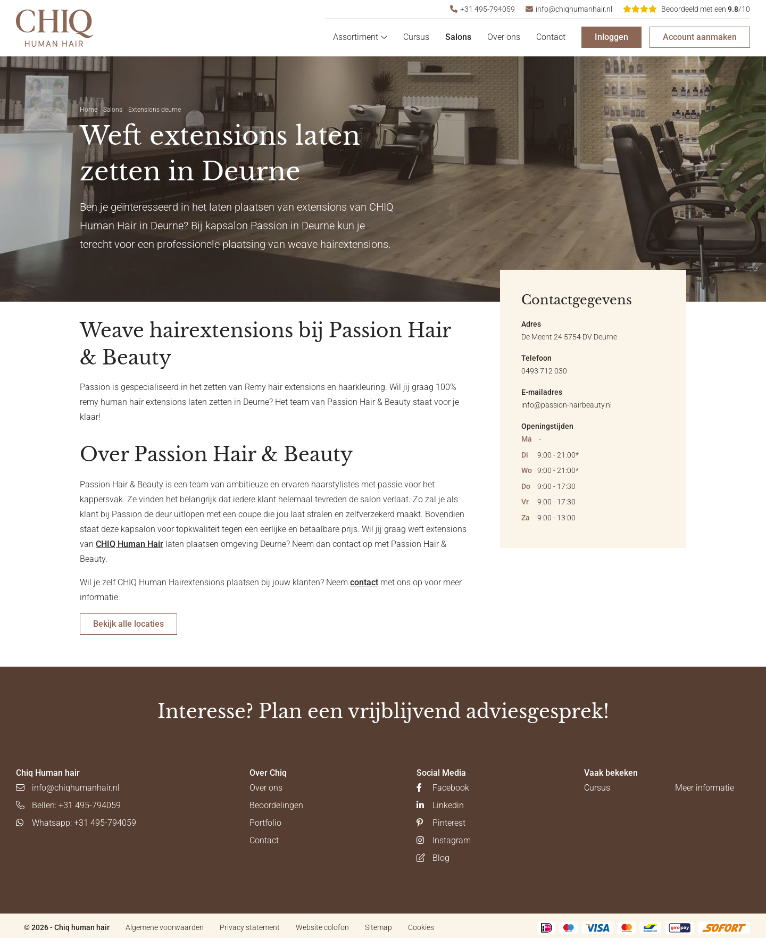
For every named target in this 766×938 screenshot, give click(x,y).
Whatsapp (76, 823)
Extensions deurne (154, 109)
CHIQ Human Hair (129, 544)
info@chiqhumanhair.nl (569, 9)
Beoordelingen (276, 805)
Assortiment (360, 37)
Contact (550, 37)
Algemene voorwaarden (165, 927)
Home (88, 109)
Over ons (503, 37)
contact (364, 582)
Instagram (444, 840)
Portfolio (265, 823)
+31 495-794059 (482, 9)
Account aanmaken (700, 37)
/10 (686, 9)
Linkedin (440, 805)
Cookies (421, 927)
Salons (458, 37)
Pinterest (441, 823)
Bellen (68, 805)
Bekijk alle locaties (128, 624)
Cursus (416, 37)
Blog (433, 858)
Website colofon (322, 927)
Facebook (443, 788)
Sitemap (378, 927)
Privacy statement (250, 927)
